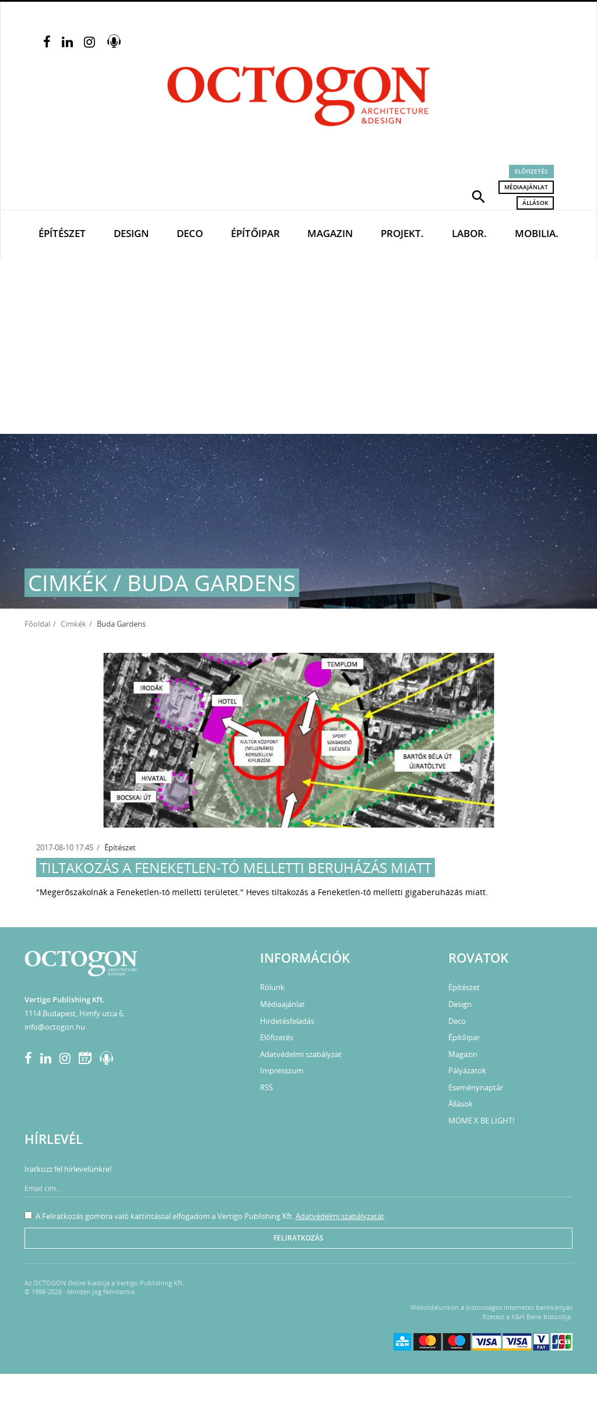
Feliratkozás (298, 1238)
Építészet (62, 233)
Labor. (469, 233)
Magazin (330, 233)
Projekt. (402, 233)
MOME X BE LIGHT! (481, 1120)
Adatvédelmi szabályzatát (340, 1216)
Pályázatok (467, 1070)
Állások (535, 203)
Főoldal (37, 624)
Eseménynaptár (475, 1087)
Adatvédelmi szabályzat (301, 1054)
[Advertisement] (298, 346)
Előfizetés (531, 171)
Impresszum (281, 1070)
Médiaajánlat (526, 187)
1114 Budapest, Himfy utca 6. (74, 1013)
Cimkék (73, 624)
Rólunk (272, 987)
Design (131, 233)
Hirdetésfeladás (287, 1021)
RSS (266, 1087)
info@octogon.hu (54, 1027)
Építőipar (255, 233)
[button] (478, 195)
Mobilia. (537, 233)
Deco (190, 233)
